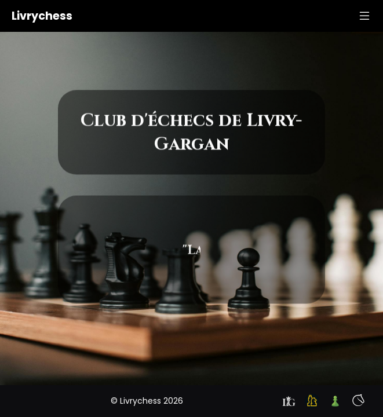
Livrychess (42, 16)
